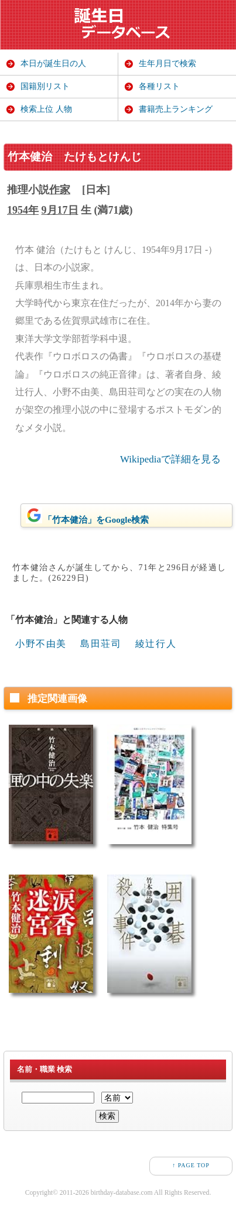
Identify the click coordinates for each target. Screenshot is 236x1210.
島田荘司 (100, 644)
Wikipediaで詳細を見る (170, 459)
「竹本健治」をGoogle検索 (87, 516)
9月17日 (60, 210)
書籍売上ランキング (176, 109)
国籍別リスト (45, 86)
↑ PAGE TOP (191, 1165)
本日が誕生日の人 (53, 63)
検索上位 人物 (46, 109)
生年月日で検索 (167, 63)
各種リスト (159, 86)
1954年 (23, 210)
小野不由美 (41, 644)
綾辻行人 (155, 644)
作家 (59, 190)
